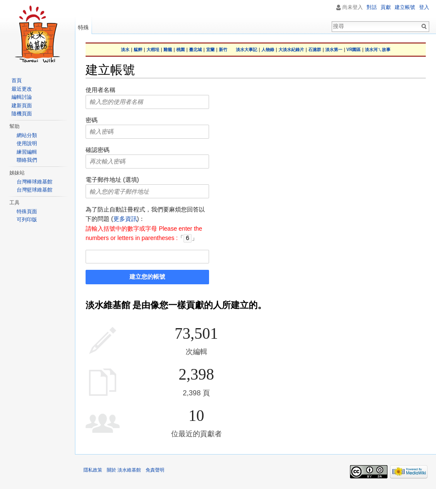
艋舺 (138, 49)
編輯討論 (21, 97)
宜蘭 (210, 49)
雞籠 (168, 49)
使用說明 (27, 143)
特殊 (83, 27)
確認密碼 (97, 149)
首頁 (16, 80)
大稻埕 (152, 49)
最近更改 (21, 89)
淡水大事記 (246, 49)
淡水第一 (333, 49)
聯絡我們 (27, 160)
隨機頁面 (21, 114)
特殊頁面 (27, 211)
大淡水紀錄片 (291, 49)
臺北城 (195, 49)
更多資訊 (125, 218)
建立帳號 (405, 7)
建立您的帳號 (147, 276)
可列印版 (27, 220)
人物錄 (267, 49)
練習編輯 (27, 152)
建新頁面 (21, 106)
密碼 (92, 120)
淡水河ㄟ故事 (377, 49)
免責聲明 (155, 469)
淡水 (125, 49)
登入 (424, 7)
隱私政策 (92, 469)
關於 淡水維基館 (124, 469)
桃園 (180, 49)
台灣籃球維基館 (34, 190)
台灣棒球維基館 (34, 182)
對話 (372, 7)
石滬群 (314, 49)
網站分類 (27, 135)
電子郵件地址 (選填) (112, 179)
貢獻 (386, 7)
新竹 (223, 49)
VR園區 (354, 49)
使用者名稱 (100, 89)
